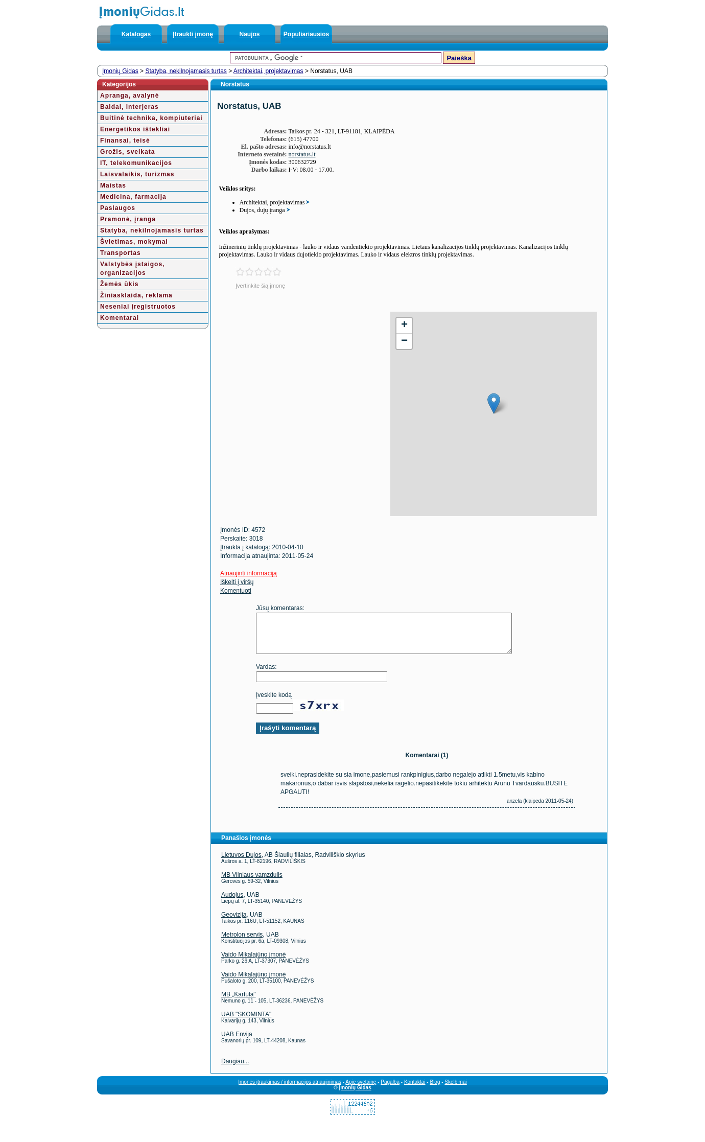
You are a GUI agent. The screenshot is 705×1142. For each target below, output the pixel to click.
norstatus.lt (302, 154)
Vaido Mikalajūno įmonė (253, 962)
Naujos (249, 34)
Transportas (120, 253)
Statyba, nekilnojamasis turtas (185, 71)
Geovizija (233, 922)
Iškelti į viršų (236, 582)
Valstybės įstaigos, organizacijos (132, 268)
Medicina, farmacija (133, 196)
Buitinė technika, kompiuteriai (151, 118)
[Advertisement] (298, 383)
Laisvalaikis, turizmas (137, 174)
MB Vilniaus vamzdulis (252, 882)
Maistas (113, 185)
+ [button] (404, 325)
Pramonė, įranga (128, 219)
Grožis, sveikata (127, 151)
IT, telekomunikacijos (136, 163)
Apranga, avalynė (129, 95)
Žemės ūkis (119, 284)
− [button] (404, 341)
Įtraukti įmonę (193, 34)
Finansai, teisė (125, 140)
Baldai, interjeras (129, 106)
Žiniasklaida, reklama (136, 295)
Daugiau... (235, 1069)
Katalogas (136, 34)
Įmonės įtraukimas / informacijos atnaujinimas (289, 1089)
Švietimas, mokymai (134, 241)
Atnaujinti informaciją (248, 573)
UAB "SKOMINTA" (246, 1022)
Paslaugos (117, 208)
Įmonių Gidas (120, 71)
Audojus (232, 902)
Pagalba (390, 1089)
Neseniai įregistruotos (138, 306)
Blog (435, 1089)
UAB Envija (236, 1041)
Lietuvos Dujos (241, 862)
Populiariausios (306, 34)
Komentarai (119, 317)
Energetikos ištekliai (135, 129)
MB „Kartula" (238, 1002)
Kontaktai (415, 1089)
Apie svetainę (360, 1089)
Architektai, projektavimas (268, 71)
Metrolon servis (242, 942)
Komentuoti (235, 590)
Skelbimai (455, 1089)
